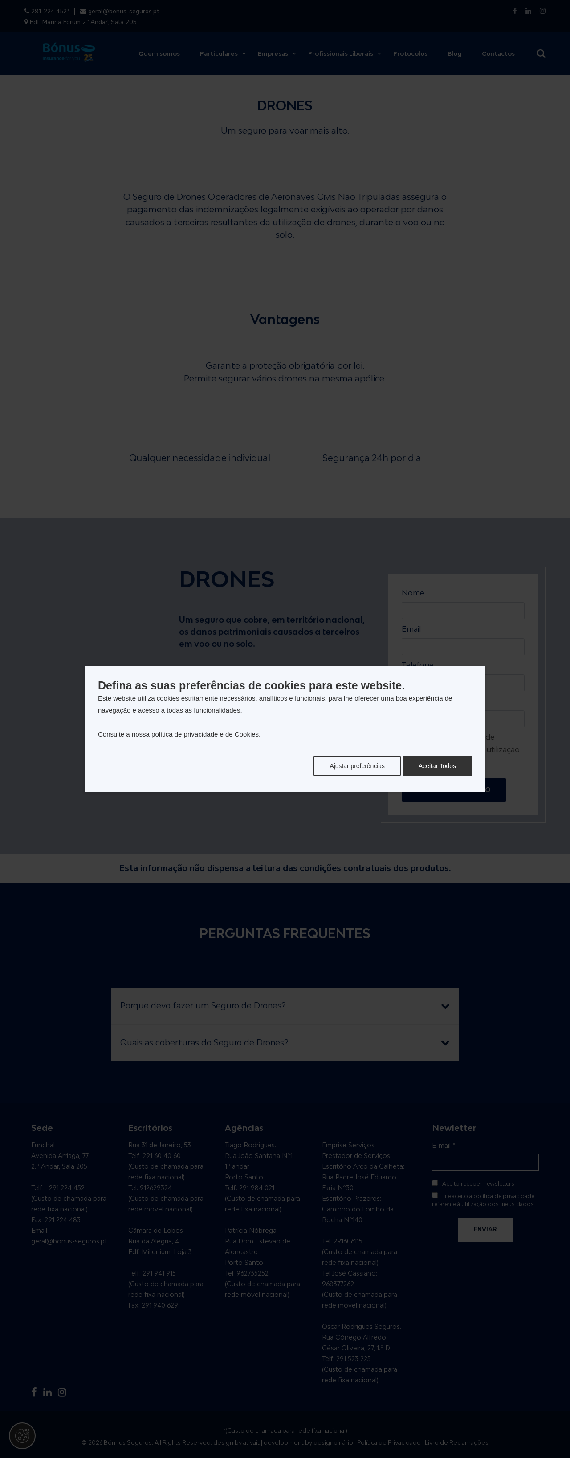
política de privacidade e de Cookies (205, 734)
